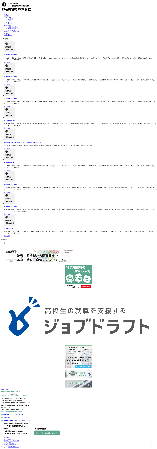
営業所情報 (6, 417)
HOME (6, 14)
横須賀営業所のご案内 (10, 206)
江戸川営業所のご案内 (10, 54)
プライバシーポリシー (25, 420)
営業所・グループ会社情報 (11, 31)
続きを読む (7, 62)
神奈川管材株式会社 (13, 447)
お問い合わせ (8, 35)
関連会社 (10, 24)
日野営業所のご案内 (9, 162)
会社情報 (21, 414)
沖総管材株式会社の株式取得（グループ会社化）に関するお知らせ (22, 142)
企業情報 (6, 16)
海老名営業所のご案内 (10, 184)
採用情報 (6, 33)
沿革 (9, 20)
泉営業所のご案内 (9, 228)
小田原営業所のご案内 (10, 76)
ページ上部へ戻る (6, 389)
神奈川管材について (9, 25)
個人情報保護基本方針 (9, 420)
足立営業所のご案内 (9, 120)
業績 (9, 22)
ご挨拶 (9, 17)
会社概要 (10, 19)
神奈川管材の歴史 (13, 27)
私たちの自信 (11, 30)
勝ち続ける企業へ (13, 28)
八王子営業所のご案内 (10, 98)
